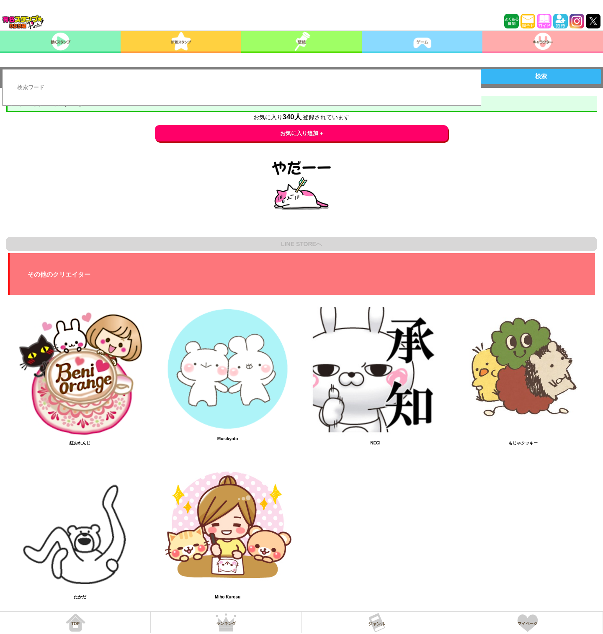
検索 (541, 76)
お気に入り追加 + (301, 133)
